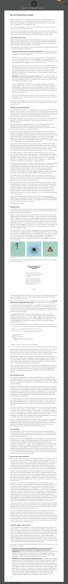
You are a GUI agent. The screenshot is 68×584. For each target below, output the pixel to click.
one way (32, 233)
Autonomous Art (43, 109)
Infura (31, 169)
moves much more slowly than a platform (29, 76)
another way (44, 233)
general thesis (32, 41)
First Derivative (26, 118)
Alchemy (36, 169)
